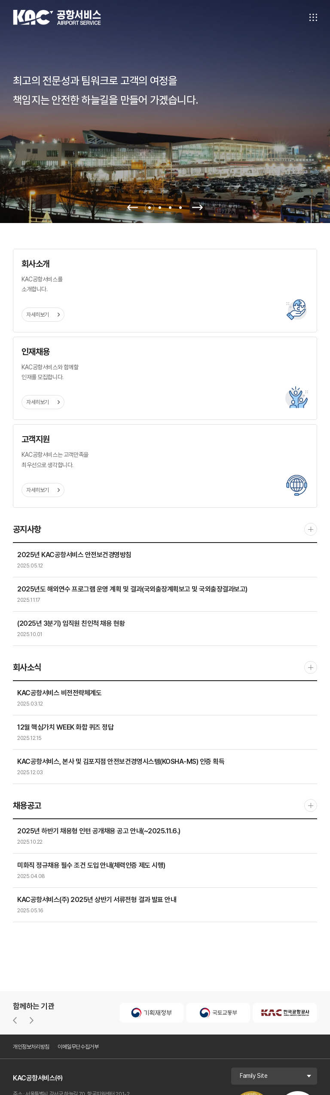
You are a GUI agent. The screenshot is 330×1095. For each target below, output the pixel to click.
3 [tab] (170, 207)
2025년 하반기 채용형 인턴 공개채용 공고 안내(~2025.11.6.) (98, 831)
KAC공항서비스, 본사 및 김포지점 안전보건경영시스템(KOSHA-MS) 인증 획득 (120, 761)
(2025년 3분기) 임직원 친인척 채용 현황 (71, 623)
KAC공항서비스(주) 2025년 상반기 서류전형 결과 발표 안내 (96, 900)
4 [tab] (180, 207)
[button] (15, 1020)
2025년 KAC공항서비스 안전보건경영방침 (74, 555)
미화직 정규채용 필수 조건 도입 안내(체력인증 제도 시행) (91, 865)
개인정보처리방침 (31, 1047)
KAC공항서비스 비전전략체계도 (59, 693)
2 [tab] (160, 207)
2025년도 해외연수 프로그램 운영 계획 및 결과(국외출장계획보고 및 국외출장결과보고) (132, 589)
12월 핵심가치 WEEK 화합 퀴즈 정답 (65, 727)
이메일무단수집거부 (78, 1047)
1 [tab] (149, 207)
